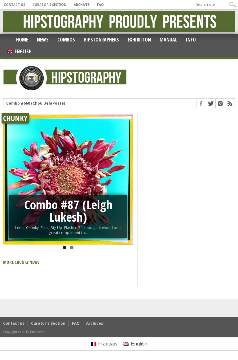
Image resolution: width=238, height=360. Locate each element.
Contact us (14, 4)
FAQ (100, 4)
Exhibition (139, 39)
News (43, 39)
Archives (82, 4)
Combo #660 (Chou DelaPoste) (35, 103)
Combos (66, 39)
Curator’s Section (49, 4)
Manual (168, 39)
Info (191, 39)
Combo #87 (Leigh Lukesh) (68, 210)
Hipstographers (101, 39)
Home (22, 39)
